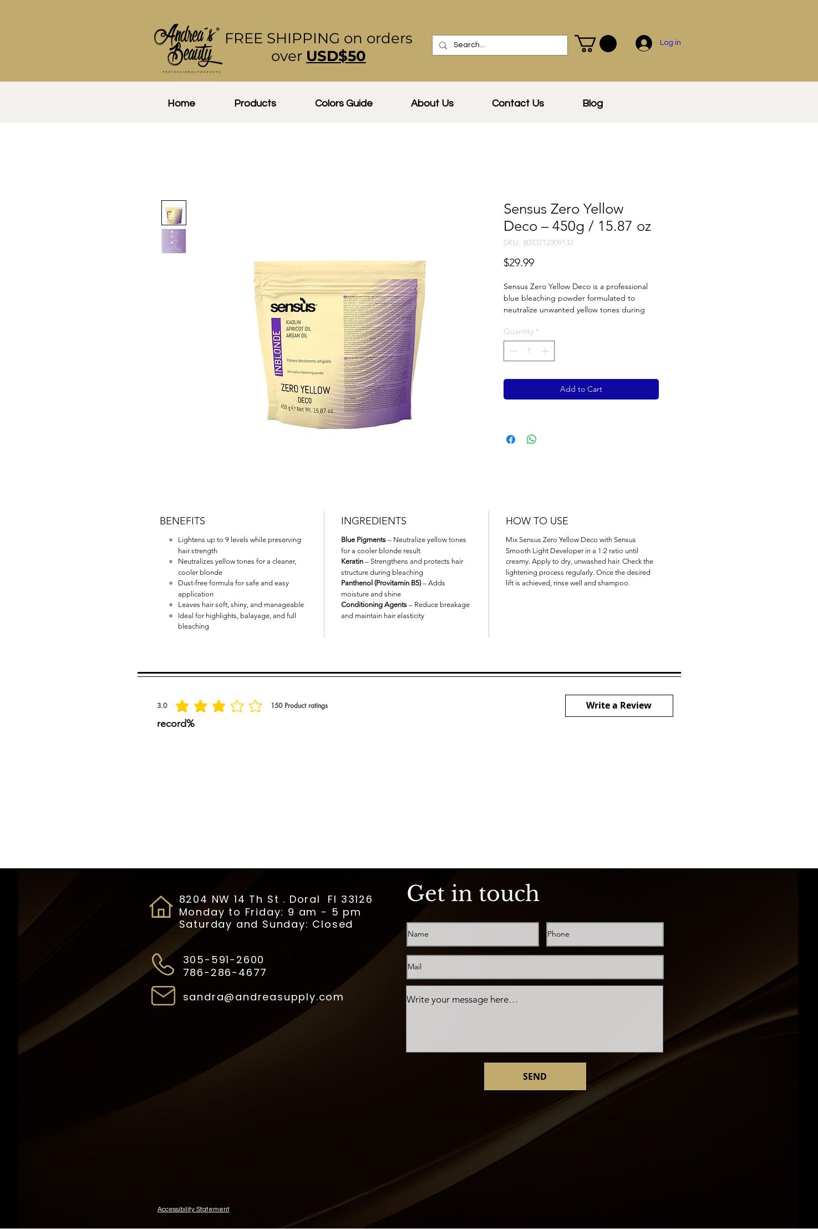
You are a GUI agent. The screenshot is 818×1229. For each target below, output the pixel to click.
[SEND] (535, 1076)
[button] (596, 43)
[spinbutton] (529, 351)
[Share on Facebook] (510, 439)
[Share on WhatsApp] (531, 439)
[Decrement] (512, 351)
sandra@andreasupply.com (263, 997)
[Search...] (499, 45)
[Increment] (546, 351)
